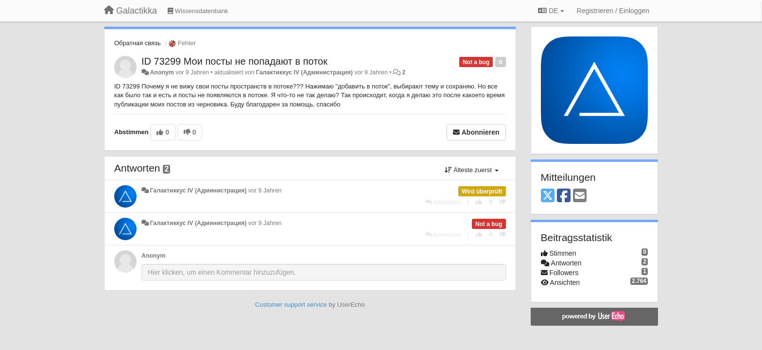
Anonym (161, 72)
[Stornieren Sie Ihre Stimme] (490, 202)
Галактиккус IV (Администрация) (304, 72)
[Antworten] (443, 202)
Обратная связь (137, 43)
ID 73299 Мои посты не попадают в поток (234, 61)
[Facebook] (564, 196)
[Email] (580, 196)
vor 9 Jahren (265, 190)
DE (551, 11)
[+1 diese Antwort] (479, 202)
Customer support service (291, 304)
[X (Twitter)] (547, 196)
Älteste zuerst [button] (472, 170)
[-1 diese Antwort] (503, 202)
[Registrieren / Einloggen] (613, 10)
